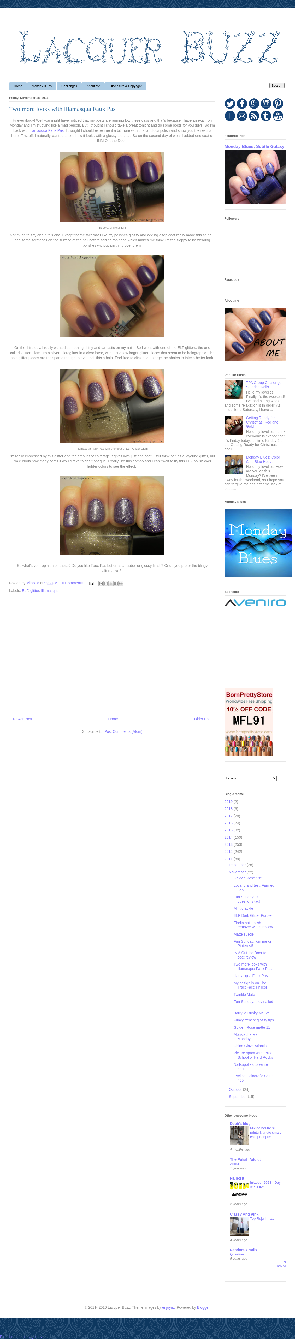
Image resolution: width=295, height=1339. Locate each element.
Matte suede (244, 934)
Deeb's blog (240, 1124)
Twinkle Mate (244, 994)
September (238, 1096)
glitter (34, 590)
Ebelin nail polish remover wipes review (253, 925)
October (236, 1089)
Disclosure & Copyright (125, 86)
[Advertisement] (112, 665)
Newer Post (22, 719)
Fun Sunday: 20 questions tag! (247, 899)
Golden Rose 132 (248, 878)
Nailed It (237, 1178)
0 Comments (72, 583)
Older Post (202, 719)
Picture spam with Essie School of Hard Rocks (253, 1055)
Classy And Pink (244, 1214)
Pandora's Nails (243, 1250)
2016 (229, 823)
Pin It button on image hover (23, 1337)
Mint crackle (243, 908)
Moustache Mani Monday (247, 1036)
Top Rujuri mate (262, 1219)
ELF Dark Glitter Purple (253, 915)
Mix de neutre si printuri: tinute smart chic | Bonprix (265, 1132)
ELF (25, 590)
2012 (229, 851)
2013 (229, 844)
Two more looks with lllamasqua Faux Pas (253, 966)
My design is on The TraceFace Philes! (250, 985)
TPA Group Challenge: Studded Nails (264, 384)
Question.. (238, 1254)
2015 (229, 830)
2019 (229, 802)
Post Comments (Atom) (123, 731)
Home (18, 86)
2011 (229, 859)
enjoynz (168, 1307)
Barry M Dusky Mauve (252, 1013)
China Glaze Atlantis (250, 1046)
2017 (229, 816)
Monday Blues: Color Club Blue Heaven (263, 459)
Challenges (69, 86)
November (238, 872)
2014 (229, 837)
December (238, 865)
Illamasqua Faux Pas (47, 130)
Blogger (203, 1307)
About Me (93, 86)
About (234, 1164)
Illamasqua (50, 590)
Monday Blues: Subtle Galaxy (254, 146)
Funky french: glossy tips (254, 1020)
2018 (229, 809)
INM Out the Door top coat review (251, 955)
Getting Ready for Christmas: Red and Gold (262, 422)
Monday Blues (42, 86)
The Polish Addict (245, 1159)
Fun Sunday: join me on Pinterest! (253, 943)
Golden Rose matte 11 (252, 1027)
